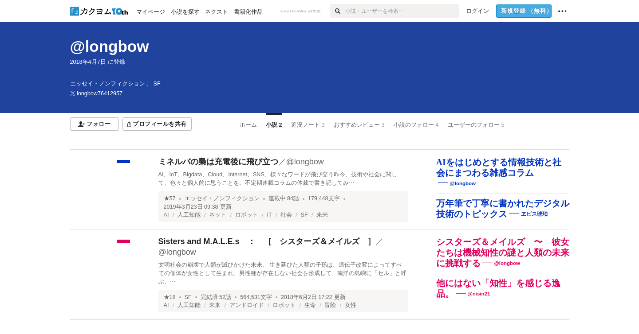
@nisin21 (479, 293)
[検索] (337, 11)
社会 (286, 215)
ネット (217, 215)
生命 (310, 305)
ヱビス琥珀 (534, 214)
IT (269, 215)
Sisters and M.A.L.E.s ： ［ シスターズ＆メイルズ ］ (266, 241)
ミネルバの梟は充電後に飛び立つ (218, 161)
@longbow (109, 46)
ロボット (246, 215)
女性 (350, 305)
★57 (170, 198)
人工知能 (189, 215)
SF (304, 215)
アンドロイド (246, 305)
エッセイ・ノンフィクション (222, 198)
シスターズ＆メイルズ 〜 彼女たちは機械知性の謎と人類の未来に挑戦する (502, 252)
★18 (170, 297)
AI (166, 215)
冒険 (330, 305)
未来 (322, 215)
